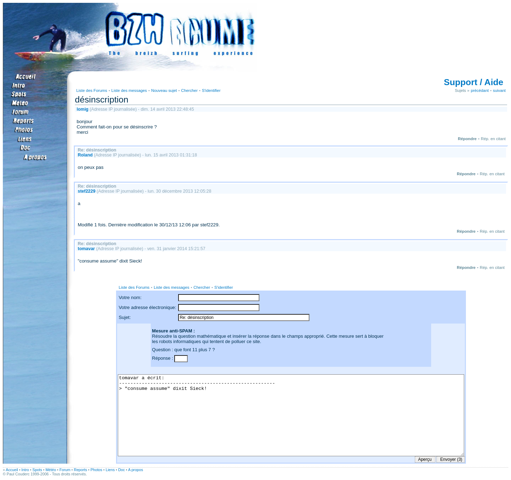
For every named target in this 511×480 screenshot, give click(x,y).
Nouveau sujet (164, 90)
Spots (37, 470)
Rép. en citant (493, 139)
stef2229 (86, 191)
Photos (96, 470)
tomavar (86, 248)
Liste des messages (129, 90)
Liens (110, 470)
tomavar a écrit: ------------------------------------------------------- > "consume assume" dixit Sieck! (291, 415)
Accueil (12, 470)
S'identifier (211, 90)
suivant (499, 90)
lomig (82, 109)
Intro (25, 470)
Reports (80, 470)
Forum (65, 470)
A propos (135, 470)
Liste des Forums (91, 90)
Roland (85, 155)
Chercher (189, 90)
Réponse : (163, 358)
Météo (50, 470)
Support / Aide (474, 82)
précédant (480, 90)
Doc (121, 470)
